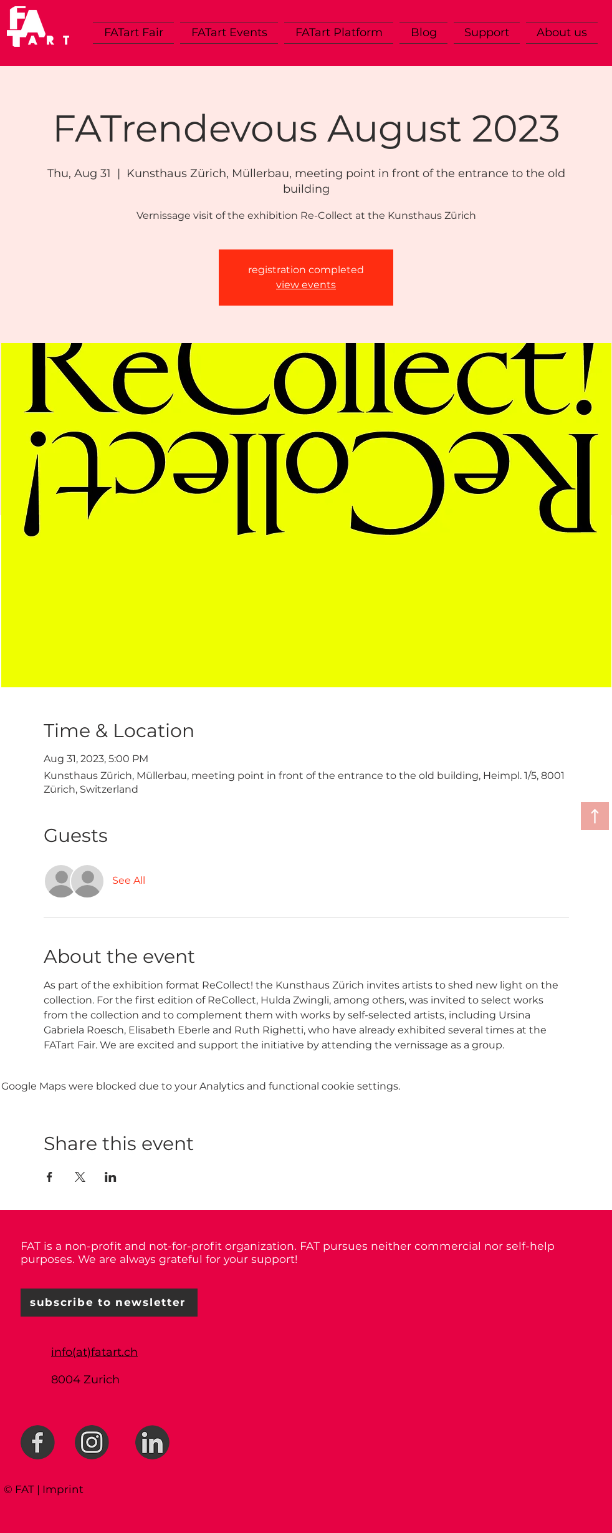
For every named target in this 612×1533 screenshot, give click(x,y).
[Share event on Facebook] (49, 1177)
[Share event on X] (80, 1177)
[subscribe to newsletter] (109, 1303)
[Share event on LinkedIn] (111, 1177)
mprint (64, 1489)
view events (306, 285)
